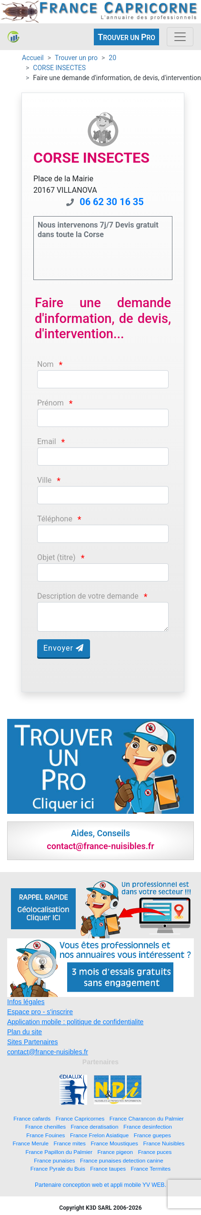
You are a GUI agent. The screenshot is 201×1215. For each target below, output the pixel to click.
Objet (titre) (56, 557)
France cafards (31, 1118)
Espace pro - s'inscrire (40, 1012)
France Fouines (45, 1135)
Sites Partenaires (32, 1042)
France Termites (151, 1168)
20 (112, 58)
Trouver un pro (76, 58)
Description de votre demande (88, 596)
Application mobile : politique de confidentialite (75, 1022)
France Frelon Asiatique (99, 1135)
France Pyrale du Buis (57, 1168)
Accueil (33, 58)
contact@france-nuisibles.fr (47, 1052)
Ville (44, 480)
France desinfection (147, 1126)
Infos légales (26, 1002)
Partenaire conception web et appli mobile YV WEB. (100, 1185)
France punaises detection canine (121, 1160)
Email (46, 441)
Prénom (50, 402)
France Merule (31, 1143)
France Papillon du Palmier (59, 1152)
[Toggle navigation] (180, 36)
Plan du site (24, 1032)
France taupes (108, 1168)
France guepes (152, 1135)
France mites (69, 1143)
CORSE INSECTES (59, 68)
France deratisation (95, 1126)
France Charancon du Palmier (147, 1118)
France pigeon (115, 1152)
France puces (155, 1152)
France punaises (54, 1160)
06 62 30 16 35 (112, 202)
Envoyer (63, 648)
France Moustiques (114, 1143)
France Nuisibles (163, 1143)
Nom (45, 364)
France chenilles (45, 1126)
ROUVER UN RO (126, 37)
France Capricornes (80, 1118)
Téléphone (54, 518)
